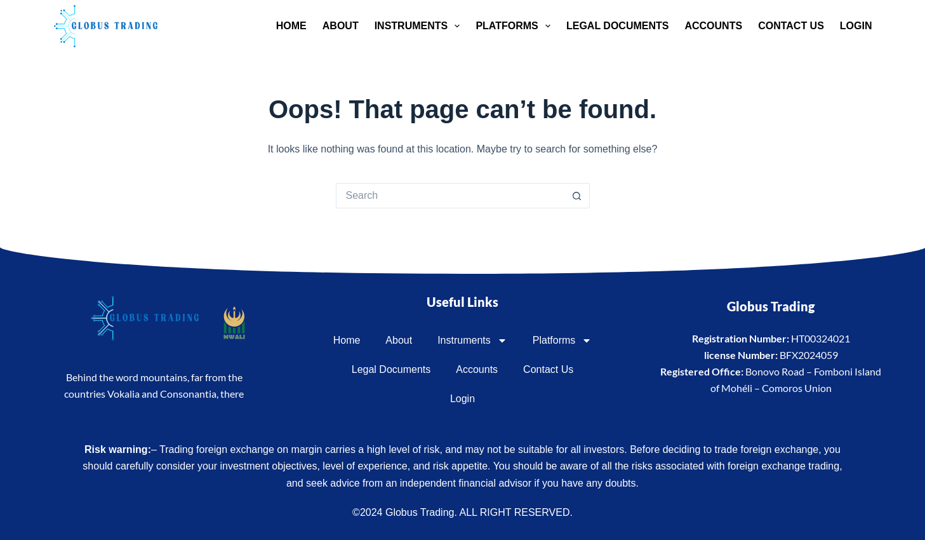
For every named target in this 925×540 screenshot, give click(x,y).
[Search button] (577, 195)
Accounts (713, 25)
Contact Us (791, 25)
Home (291, 25)
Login (856, 25)
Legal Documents (617, 25)
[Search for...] (450, 195)
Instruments (420, 26)
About (341, 25)
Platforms (516, 26)
